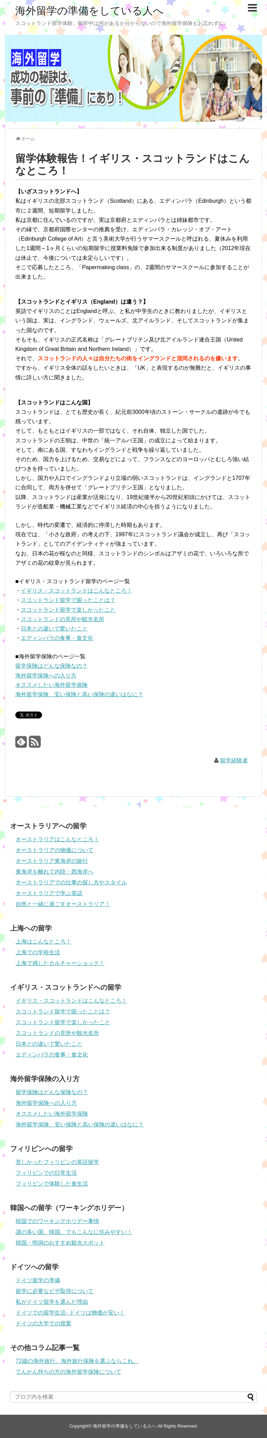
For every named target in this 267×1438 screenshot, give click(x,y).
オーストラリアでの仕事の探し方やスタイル (71, 882)
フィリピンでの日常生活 (46, 1173)
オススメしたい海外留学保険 (51, 685)
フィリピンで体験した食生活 (52, 1184)
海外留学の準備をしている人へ (89, 11)
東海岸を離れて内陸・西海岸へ (55, 872)
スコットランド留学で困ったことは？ (68, 600)
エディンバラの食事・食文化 (57, 638)
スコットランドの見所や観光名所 (62, 619)
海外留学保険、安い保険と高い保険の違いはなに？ (79, 694)
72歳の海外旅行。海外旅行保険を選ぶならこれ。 (77, 1361)
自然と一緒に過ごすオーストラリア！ (63, 904)
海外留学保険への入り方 (45, 675)
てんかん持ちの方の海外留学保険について (68, 1372)
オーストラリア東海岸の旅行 (52, 861)
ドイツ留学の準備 (38, 1280)
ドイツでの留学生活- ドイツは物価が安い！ (70, 1313)
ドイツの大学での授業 (43, 1323)
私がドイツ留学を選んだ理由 (52, 1302)
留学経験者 (234, 760)
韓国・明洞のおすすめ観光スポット (60, 1243)
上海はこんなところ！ (43, 942)
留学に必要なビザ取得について (55, 1291)
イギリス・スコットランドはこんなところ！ (76, 591)
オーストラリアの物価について (55, 850)
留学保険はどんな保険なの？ (51, 666)
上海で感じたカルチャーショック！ (60, 963)
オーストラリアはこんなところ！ (57, 839)
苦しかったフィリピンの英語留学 (57, 1162)
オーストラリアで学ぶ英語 (49, 893)
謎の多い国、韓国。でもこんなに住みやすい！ (74, 1232)
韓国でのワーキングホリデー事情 (57, 1221)
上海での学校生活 (38, 952)
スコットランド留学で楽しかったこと (68, 610)
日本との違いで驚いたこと (54, 629)
